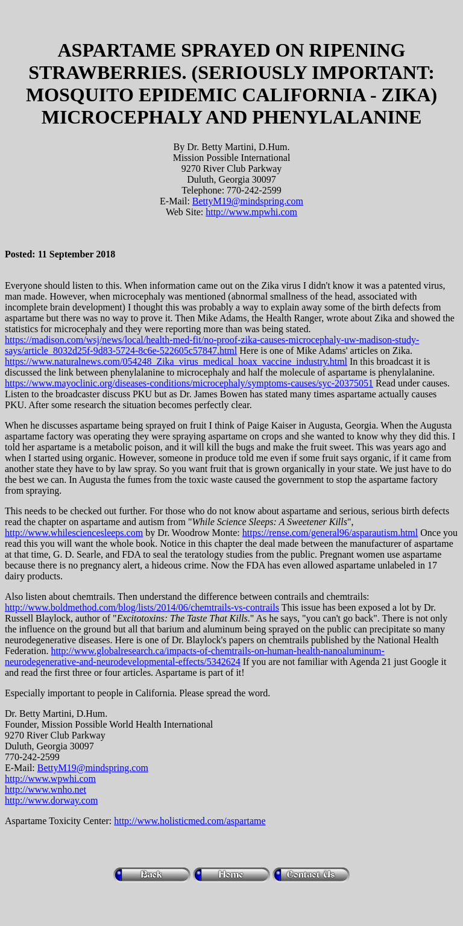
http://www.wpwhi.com (50, 778)
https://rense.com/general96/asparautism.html (330, 533)
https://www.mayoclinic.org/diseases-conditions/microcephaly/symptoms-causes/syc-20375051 (189, 383)
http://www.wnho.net (45, 789)
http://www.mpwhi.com (251, 212)
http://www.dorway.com (51, 800)
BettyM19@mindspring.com (247, 201)
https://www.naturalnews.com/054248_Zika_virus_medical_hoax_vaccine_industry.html (176, 361)
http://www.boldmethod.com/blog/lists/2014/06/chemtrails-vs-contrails (142, 607)
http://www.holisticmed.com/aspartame (189, 821)
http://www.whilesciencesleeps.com (74, 533)
